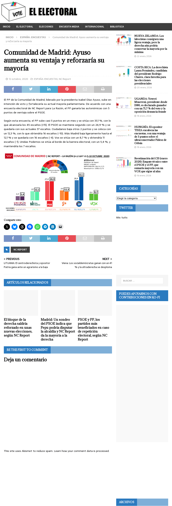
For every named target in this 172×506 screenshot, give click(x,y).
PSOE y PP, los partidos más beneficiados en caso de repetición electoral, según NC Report (93, 330)
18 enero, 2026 (144, 116)
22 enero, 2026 (144, 56)
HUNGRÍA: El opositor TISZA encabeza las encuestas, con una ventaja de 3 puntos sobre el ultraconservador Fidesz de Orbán (150, 135)
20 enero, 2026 (144, 87)
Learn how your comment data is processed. (81, 451)
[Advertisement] (142, 247)
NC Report (65, 79)
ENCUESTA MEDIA (69, 27)
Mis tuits (121, 217)
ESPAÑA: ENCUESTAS (46, 79)
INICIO (6, 27)
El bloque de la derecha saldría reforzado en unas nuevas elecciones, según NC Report (18, 328)
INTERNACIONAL (94, 27)
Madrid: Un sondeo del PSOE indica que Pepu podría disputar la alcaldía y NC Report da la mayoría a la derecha (58, 330)
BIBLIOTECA (117, 27)
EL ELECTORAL (24, 27)
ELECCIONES (46, 27)
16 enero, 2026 (144, 175)
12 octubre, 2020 (18, 79)
